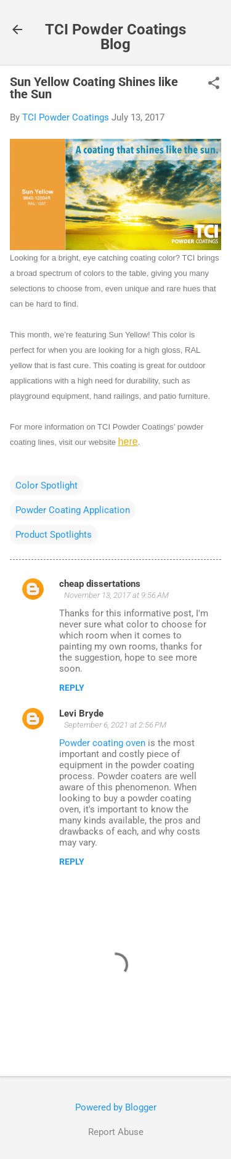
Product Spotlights (53, 534)
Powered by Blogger (115, 1107)
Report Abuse (116, 1131)
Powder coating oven (102, 742)
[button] (213, 84)
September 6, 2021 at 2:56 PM (115, 724)
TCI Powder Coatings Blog (115, 37)
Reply (71, 688)
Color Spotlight (46, 485)
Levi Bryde (81, 713)
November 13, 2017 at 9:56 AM (116, 595)
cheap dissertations (99, 583)
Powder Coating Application (72, 510)
